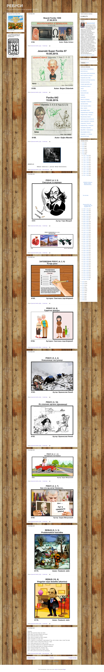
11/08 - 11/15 (86, 168)
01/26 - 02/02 (86, 274)
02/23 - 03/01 (86, 266)
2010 (83, 297)
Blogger (64, 669)
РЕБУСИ (15, 6)
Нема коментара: (45, 169)
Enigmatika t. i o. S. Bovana (86, 134)
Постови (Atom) (55, 661)
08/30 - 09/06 (86, 217)
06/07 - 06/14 (86, 239)
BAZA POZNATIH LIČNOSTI (86, 75)
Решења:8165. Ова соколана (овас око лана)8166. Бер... (87, 205)
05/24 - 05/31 (86, 243)
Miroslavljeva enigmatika (86, 127)
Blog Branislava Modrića (86, 116)
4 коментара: (45, 45)
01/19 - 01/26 (86, 275)
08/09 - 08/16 (86, 223)
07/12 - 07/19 (86, 230)
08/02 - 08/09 (86, 225)
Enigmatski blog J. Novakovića (87, 125)
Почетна (52, 657)
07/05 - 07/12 (86, 232)
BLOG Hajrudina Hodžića (86, 105)
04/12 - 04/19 (86, 254)
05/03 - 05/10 (86, 248)
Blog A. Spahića (84, 108)
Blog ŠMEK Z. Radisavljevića (87, 129)
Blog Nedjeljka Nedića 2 (86, 132)
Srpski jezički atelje (84, 92)
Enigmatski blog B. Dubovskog (87, 112)
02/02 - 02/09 (86, 272)
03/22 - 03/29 (86, 259)
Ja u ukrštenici (84, 90)
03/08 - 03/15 (86, 263)
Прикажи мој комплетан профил (87, 55)
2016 (83, 287)
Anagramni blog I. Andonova (86, 114)
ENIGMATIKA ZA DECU (86, 86)
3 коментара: (45, 303)
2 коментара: (45, 92)
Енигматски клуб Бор (85, 82)
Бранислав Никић (91, 23)
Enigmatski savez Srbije (86, 77)
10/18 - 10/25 (86, 173)
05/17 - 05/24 (86, 245)
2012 (83, 294)
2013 (83, 292)
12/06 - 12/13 (86, 160)
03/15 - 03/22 (86, 261)
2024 (83, 146)
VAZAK (82, 88)
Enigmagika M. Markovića (86, 101)
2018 (83, 283)
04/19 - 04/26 (86, 252)
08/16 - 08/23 (86, 221)
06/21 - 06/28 (86, 236)
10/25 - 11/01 (86, 171)
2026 (83, 143)
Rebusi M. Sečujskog (85, 99)
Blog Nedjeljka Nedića (85, 110)
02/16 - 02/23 (86, 268)
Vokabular (83, 95)
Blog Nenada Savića (85, 136)
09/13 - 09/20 (86, 214)
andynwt (56, 669)
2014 (83, 290)
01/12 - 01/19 (86, 277)
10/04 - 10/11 (86, 208)
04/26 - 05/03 (86, 250)
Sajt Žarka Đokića (84, 103)
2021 (83, 152)
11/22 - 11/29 (86, 164)
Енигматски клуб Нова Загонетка (88, 79)
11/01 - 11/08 (86, 169)
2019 (83, 281)
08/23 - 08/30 (86, 219)
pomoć (87, 62)
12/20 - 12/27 (86, 157)
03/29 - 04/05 (86, 257)
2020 (83, 153)
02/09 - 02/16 (86, 270)
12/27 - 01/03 (86, 155)
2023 (83, 148)
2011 (83, 296)
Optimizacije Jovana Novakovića (87, 119)
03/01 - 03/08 (86, 265)
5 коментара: (45, 445)
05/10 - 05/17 (86, 246)
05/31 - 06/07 (86, 241)
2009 (83, 299)
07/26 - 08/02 (86, 227)
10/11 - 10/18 (86, 175)
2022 (83, 150)
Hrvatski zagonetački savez (86, 84)
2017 (83, 285)
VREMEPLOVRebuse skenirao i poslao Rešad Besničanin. (87, 183)
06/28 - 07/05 (86, 234)
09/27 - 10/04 (86, 210)
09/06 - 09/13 (86, 216)
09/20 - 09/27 (86, 212)
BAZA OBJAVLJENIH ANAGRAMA (88, 73)
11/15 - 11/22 (86, 166)
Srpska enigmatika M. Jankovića (87, 121)
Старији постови (72, 657)
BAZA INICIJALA (84, 71)
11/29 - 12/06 (86, 162)
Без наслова (85, 195)
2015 (83, 288)
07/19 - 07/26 (86, 228)
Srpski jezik (83, 97)
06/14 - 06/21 (86, 237)
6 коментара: (45, 141)
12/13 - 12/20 (86, 159)
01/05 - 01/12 (86, 279)
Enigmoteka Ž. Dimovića (86, 123)
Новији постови (31, 657)
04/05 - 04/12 (86, 255)
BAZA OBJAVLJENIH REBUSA (87, 69)
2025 (83, 144)
